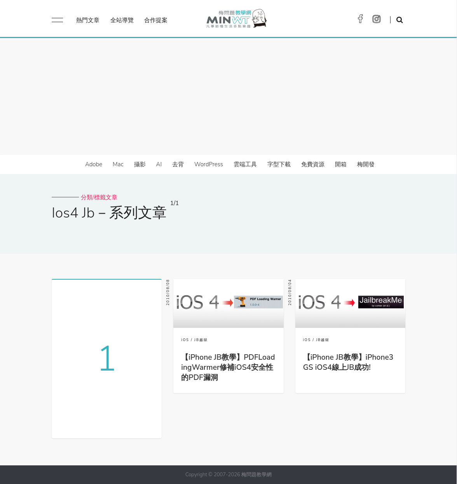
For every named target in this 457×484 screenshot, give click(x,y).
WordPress (208, 164)
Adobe (93, 164)
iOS (185, 340)
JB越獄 (201, 340)
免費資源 (312, 164)
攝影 (140, 164)
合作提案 (155, 20)
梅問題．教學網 (236, 20)
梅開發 (366, 164)
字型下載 (279, 164)
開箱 (341, 164)
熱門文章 (87, 20)
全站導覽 (122, 20)
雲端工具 (245, 164)
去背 (178, 164)
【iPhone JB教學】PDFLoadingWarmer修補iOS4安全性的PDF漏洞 (228, 367)
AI (159, 164)
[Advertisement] (228, 96)
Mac (118, 164)
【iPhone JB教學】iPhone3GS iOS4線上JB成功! (348, 362)
